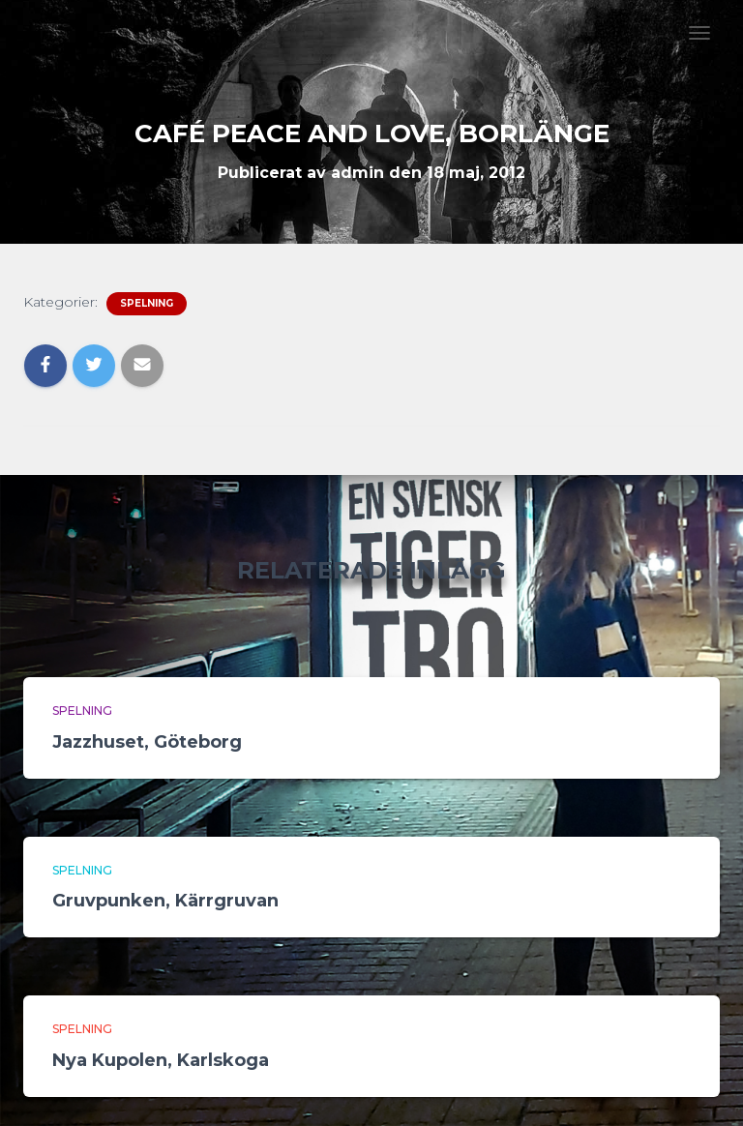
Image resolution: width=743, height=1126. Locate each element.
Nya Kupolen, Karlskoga (160, 1060)
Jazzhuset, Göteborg (147, 742)
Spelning (146, 303)
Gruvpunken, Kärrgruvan (165, 900)
